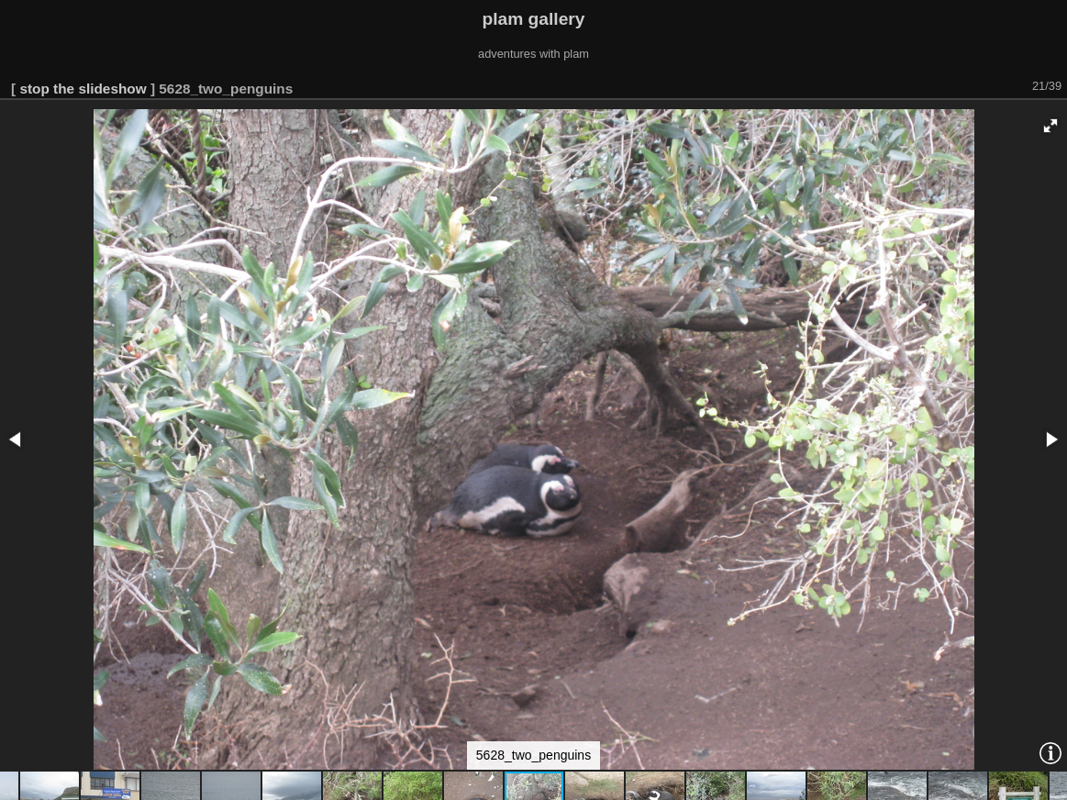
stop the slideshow (82, 88)
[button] (1050, 125)
